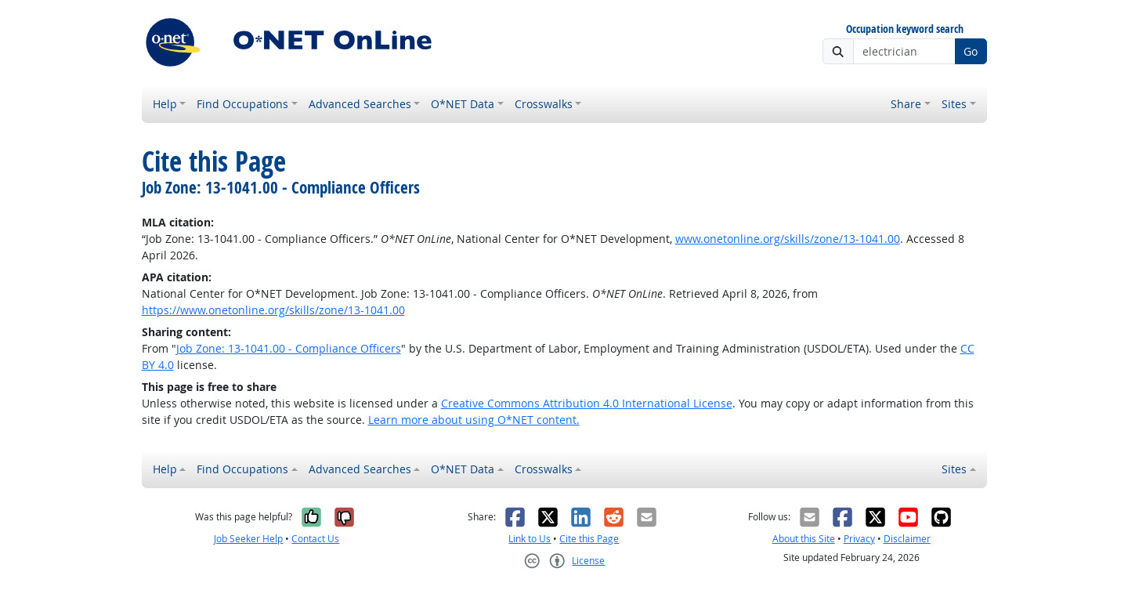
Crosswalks (544, 103)
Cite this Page (589, 538)
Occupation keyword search (905, 29)
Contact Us (315, 538)
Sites (954, 103)
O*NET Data (462, 103)
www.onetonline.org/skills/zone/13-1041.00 (787, 238)
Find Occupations (242, 103)
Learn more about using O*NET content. (474, 419)
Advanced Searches (360, 103)
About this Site (803, 538)
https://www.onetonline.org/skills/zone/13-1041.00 (273, 309)
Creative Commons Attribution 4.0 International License (586, 403)
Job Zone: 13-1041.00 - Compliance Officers (288, 348)
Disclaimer (907, 538)
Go (971, 51)
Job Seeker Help (248, 538)
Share (906, 103)
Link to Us (529, 538)
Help (165, 103)
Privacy (859, 538)
